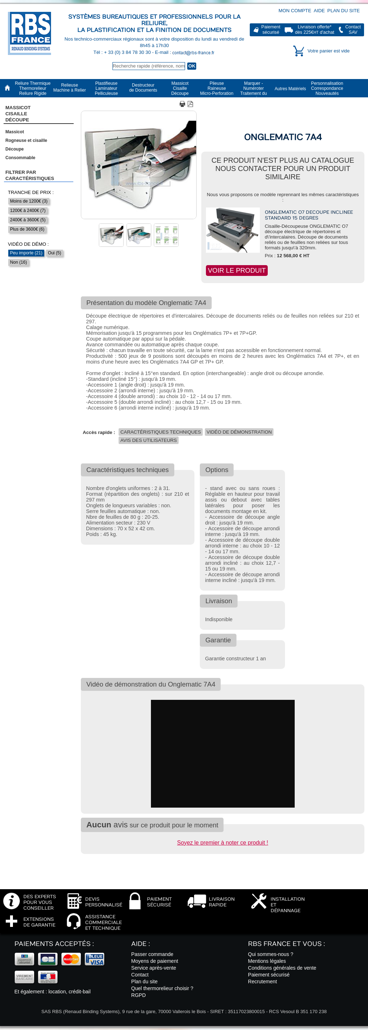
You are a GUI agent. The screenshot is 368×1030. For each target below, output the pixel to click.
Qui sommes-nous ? (270, 954)
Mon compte (295, 10)
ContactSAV (353, 29)
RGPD (138, 995)
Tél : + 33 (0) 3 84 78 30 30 (122, 52)
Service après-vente (153, 968)
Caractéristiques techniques (160, 432)
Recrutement (262, 981)
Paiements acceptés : (54, 944)
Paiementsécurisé (270, 29)
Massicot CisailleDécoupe (18, 114)
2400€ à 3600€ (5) (28, 219)
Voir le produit (237, 270)
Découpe (14, 149)
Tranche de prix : (31, 192)
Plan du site (343, 10)
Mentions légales (267, 961)
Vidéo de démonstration (239, 432)
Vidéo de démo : (28, 244)
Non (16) (18, 262)
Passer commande (152, 954)
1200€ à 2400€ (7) (28, 210)
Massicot (14, 131)
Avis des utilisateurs (148, 440)
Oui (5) (54, 252)
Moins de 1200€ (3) (28, 201)
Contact (140, 975)
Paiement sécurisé (269, 975)
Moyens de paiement (154, 961)
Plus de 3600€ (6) (27, 229)
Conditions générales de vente (282, 968)
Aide (319, 10)
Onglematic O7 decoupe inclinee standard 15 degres (309, 215)
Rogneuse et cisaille (26, 140)
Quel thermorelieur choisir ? (162, 988)
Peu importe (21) (26, 252)
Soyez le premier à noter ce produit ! (222, 843)
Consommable (20, 157)
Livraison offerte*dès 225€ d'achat (314, 29)
